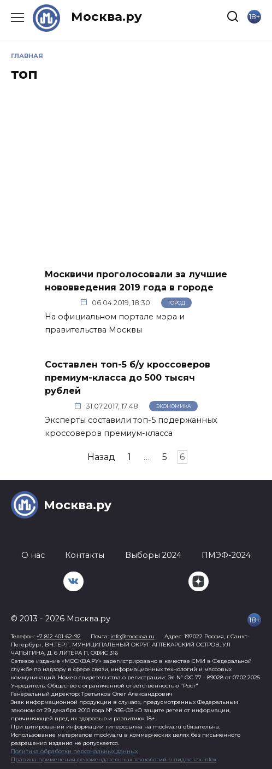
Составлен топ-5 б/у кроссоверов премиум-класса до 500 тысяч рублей (127, 377)
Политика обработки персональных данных (74, 751)
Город (176, 303)
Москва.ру (106, 16)
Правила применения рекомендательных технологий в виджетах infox (113, 759)
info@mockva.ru (132, 636)
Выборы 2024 (153, 555)
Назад (101, 457)
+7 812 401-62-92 (59, 636)
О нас (33, 555)
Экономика (173, 406)
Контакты (84, 555)
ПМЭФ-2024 (226, 555)
